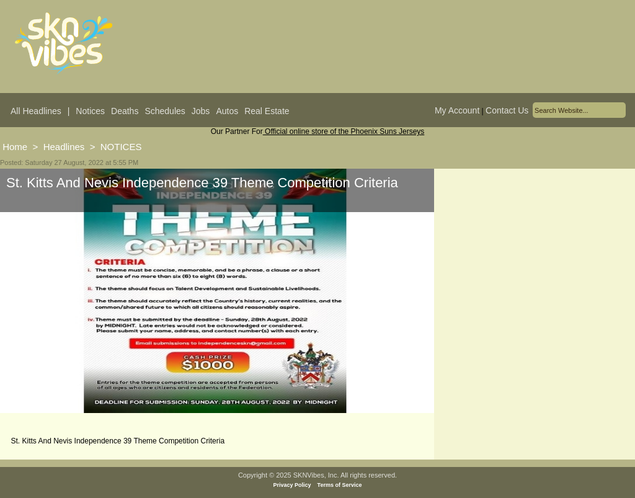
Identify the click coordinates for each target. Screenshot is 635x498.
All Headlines (36, 111)
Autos (227, 111)
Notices (90, 111)
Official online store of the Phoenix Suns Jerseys (344, 131)
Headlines (64, 146)
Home (14, 146)
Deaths (124, 111)
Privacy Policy (292, 485)
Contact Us (507, 110)
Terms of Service (340, 485)
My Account (457, 110)
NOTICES (121, 146)
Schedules (164, 111)
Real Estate (266, 111)
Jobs (201, 111)
